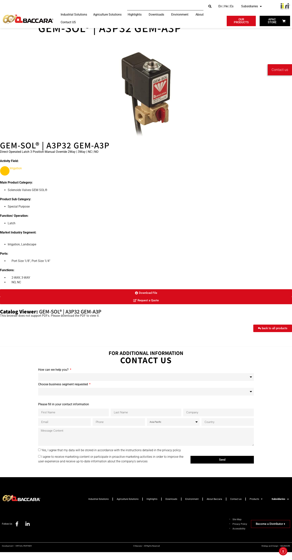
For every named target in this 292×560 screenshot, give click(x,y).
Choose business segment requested (63, 392)
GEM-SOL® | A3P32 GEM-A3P (110, 35)
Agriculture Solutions (127, 507)
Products (256, 507)
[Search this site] (165, 6)
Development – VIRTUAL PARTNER (17, 554)
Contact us (236, 507)
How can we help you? (53, 377)
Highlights (152, 507)
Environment (192, 507)
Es (231, 6)
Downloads (171, 507)
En (220, 6)
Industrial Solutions (98, 507)
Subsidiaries (251, 6)
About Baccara (214, 507)
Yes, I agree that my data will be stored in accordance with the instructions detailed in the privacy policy (111, 458)
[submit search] (210, 6)
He (226, 6)
